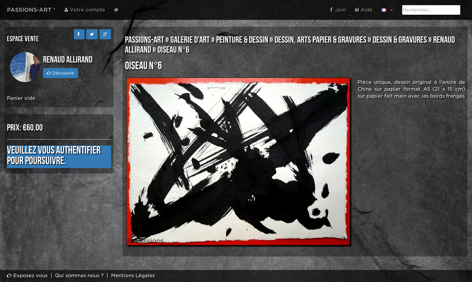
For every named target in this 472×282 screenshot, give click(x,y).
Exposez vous (27, 275)
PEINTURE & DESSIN (242, 40)
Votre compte (84, 10)
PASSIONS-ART (144, 40)
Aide (363, 10)
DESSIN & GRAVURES (400, 40)
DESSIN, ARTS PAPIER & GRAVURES (320, 40)
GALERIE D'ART (190, 40)
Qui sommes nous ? (79, 275)
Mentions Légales (133, 275)
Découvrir (60, 73)
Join (338, 10)
